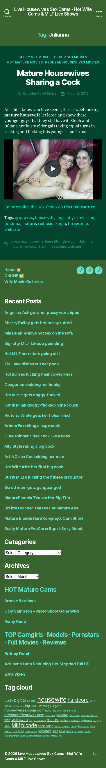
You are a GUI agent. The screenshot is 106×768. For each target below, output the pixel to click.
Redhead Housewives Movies (72, 62)
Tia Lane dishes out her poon (31, 364)
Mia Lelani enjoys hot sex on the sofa (38, 333)
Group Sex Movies (70, 57)
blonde (29, 725)
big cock (31, 706)
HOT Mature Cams (30, 589)
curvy (74, 726)
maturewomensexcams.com (18, 736)
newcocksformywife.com (24, 715)
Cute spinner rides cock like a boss (37, 436)
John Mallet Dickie (42, 93)
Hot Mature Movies (25, 62)
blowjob (46, 736)
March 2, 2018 (77, 93)
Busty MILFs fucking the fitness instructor (43, 477)
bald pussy (66, 731)
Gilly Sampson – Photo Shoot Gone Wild (41, 611)
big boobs (31, 700)
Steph (61, 223)
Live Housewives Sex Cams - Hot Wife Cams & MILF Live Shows (53, 11)
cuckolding (74, 715)
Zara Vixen (14, 674)
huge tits (64, 217)
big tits (20, 700)
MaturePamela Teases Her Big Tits (37, 497)
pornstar (62, 715)
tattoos (37, 736)
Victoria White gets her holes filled (37, 415)
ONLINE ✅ (14, 275)
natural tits (56, 736)
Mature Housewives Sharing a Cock (53, 77)
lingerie (56, 706)
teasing (88, 731)
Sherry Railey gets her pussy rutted (38, 323)
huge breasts (37, 720)
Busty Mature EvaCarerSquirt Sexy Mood (43, 528)
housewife (44, 217)
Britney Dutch (17, 653)
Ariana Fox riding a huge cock (32, 425)
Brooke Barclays (20, 601)
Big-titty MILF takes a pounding (33, 343)
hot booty (65, 720)
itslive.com (84, 217)
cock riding (45, 726)
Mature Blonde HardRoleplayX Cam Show (43, 518)
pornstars (44, 731)
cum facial (18, 731)
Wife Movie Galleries (23, 281)
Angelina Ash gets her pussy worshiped (41, 312)
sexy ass (78, 731)
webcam (12, 229)
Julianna (12, 223)
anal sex (75, 720)
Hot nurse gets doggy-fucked (32, 395)
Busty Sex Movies (35, 57)
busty (8, 700)
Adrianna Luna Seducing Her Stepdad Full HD (47, 664)
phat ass (61, 710)
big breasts (86, 720)
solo (55, 731)
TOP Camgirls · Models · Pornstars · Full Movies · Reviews (51, 638)
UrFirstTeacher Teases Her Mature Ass (41, 508)
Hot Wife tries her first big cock (33, 467)
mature (29, 223)
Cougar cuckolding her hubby (32, 384)
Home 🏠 (12, 270)
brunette (71, 710)
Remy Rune (15, 621)
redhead (46, 223)
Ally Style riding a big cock (29, 446)
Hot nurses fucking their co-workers (38, 374)
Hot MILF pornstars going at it (32, 353)
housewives (31, 731)
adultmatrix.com (89, 715)
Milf (16, 725)
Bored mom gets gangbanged (32, 487)
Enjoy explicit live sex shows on (49, 207)
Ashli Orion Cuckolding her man (34, 456)
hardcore (78, 700)
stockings (44, 706)
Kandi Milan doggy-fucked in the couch (41, 405)
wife (7, 720)
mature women (62, 726)
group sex (24, 217)
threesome (78, 223)
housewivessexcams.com (24, 710)
